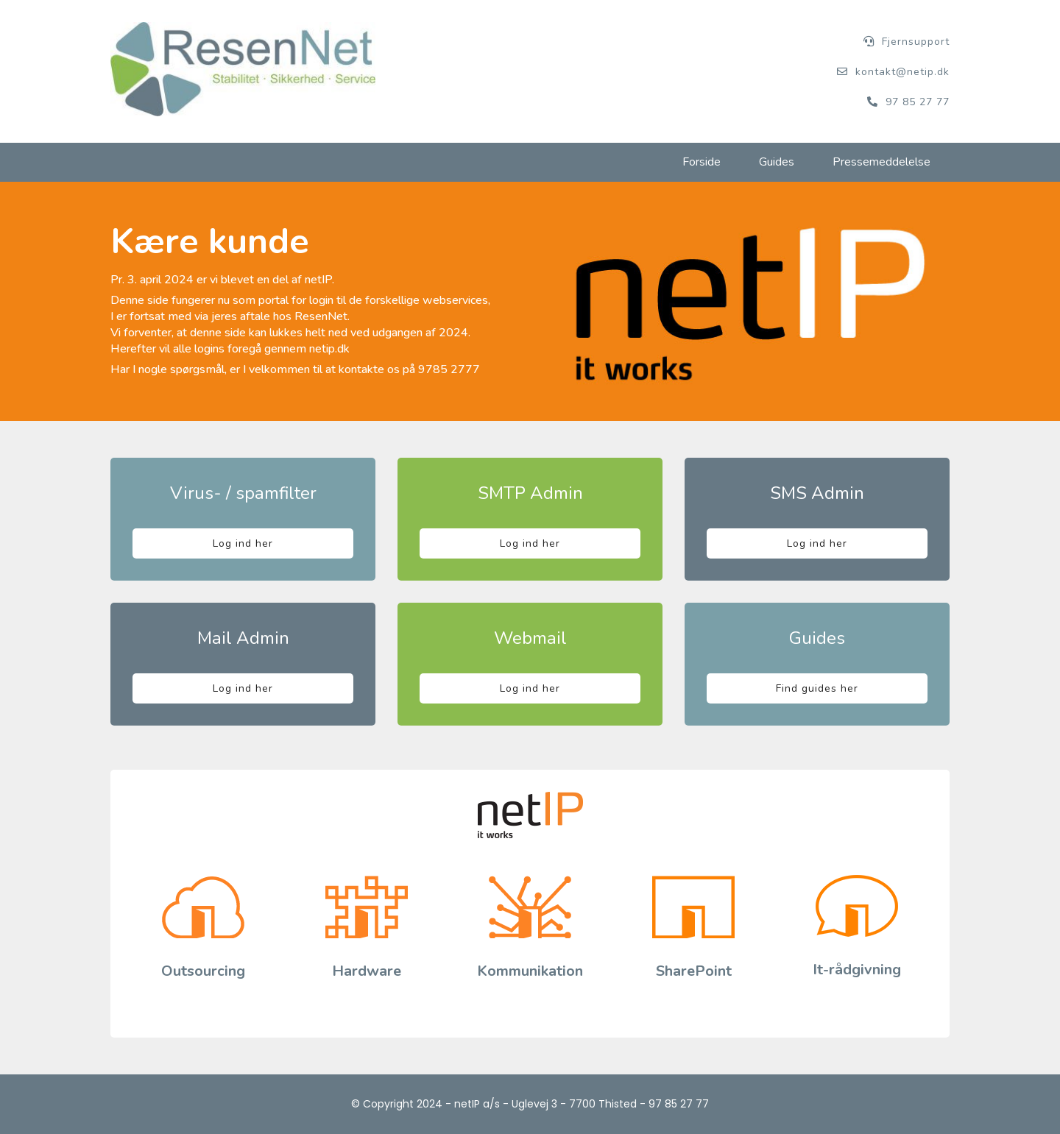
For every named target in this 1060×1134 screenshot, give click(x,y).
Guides (776, 162)
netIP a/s (477, 1103)
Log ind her (243, 543)
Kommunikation (530, 971)
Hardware (366, 971)
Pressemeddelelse (881, 162)
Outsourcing (203, 971)
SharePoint (694, 971)
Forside (701, 162)
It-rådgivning (857, 969)
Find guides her (817, 688)
